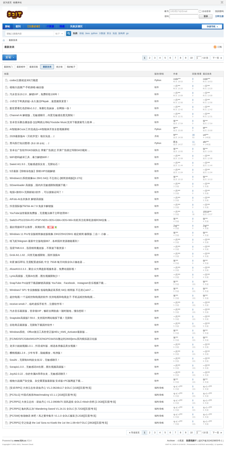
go (127, 33)
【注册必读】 (33, 26)
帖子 (58, 33)
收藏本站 (17, 2)
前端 (81, 33)
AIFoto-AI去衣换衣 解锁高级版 (27, 199)
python (94, 33)
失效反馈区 (76, 26)
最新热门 (8, 67)
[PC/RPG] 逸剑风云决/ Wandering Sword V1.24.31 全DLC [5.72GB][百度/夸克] (53, 408)
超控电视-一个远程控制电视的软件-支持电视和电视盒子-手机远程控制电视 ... (52, 297)
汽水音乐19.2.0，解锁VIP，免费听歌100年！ (35, 94)
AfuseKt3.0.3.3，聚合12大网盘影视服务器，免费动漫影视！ (43, 269)
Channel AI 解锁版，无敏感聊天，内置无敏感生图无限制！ (42, 115)
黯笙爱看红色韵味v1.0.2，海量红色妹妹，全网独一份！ (41, 108)
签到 (18, 26)
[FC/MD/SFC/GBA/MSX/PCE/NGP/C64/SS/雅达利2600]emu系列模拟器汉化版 (53, 338)
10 (191, 58)
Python (157, 80)
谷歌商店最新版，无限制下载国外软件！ (32, 324)
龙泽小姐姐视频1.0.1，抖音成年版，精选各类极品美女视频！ (44, 345)
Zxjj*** (176, 226)
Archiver (171, 440)
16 (193, 135)
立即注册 (219, 16)
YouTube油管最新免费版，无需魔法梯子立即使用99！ (40, 213)
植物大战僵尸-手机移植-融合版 (27, 87)
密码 (167, 16)
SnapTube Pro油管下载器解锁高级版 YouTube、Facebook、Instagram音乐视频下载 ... (58, 283)
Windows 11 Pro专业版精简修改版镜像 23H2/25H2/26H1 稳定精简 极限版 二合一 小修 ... (59, 234)
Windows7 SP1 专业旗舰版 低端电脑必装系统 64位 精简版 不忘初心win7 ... (52, 290)
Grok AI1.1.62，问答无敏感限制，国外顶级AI (35, 255)
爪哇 (156, 136)
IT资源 (50, 26)
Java (87, 33)
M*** (175, 128)
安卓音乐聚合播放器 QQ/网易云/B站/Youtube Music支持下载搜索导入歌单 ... (52, 122)
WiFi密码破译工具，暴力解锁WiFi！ (30, 157)
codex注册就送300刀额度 (24, 80)
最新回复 (33, 67)
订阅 (219, 47)
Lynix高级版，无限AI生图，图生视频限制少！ (35, 276)
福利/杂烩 (159, 388)
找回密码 (219, 11)
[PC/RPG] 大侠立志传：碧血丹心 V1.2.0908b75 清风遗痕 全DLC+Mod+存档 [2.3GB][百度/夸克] (63, 401)
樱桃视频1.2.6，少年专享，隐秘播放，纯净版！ (36, 352)
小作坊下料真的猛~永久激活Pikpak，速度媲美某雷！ (39, 101)
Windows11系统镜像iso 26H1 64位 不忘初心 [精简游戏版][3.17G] (46, 178)
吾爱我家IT (3, 40)
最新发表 (13, 40)
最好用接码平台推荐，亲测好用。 (28, 227)
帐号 (167, 11)
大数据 (102, 33)
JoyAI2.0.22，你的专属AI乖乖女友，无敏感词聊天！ (39, 373)
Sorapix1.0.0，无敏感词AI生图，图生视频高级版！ (38, 366)
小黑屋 (180, 440)
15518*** (207, 212)
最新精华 (21, 67)
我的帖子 (71, 67)
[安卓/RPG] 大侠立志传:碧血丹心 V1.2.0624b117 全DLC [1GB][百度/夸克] (50, 387)
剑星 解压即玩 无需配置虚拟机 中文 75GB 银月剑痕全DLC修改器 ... (47, 262)
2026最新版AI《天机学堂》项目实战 (30, 136)
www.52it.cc (20, 440)
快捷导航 (211, 26)
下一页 (216, 58)
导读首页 (135, 432)
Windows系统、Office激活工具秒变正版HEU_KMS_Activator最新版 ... (49, 331)
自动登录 (205, 11)
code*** (176, 79)
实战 (115, 33)
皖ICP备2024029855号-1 (210, 440)
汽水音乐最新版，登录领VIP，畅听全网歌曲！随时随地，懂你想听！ (48, 310)
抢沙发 (59, 67)
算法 (109, 33)
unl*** (205, 135)
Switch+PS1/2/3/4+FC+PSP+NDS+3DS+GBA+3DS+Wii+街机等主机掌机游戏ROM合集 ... (60, 220)
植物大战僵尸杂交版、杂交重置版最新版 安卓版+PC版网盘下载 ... (46, 380)
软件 (156, 87)
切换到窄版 (222, 2)
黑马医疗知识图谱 (20, 143)
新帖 (7, 26)
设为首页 (7, 2)
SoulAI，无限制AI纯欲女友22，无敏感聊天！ (35, 359)
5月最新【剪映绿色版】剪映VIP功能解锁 (32, 171)
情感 (62, 26)
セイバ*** (177, 386)
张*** (175, 121)
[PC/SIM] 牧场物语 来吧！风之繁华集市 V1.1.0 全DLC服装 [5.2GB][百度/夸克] (53, 415)
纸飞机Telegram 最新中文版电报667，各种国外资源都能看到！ (45, 241)
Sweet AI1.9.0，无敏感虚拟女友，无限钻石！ (35, 164)
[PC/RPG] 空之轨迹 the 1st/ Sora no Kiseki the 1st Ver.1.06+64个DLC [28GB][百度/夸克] (59, 422)
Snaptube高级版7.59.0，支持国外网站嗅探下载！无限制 (41, 317)
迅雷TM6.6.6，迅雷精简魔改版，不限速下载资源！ (38, 248)
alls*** (206, 142)
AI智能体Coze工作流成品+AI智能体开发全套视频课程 (39, 129)
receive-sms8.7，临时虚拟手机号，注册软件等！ (37, 303)
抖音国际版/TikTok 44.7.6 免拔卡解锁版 (32, 206)
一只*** (176, 86)
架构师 (121, 33)
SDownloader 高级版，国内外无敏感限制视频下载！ (39, 185)
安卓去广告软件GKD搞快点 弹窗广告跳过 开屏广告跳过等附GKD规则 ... (50, 150)
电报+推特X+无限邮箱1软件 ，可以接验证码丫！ (37, 192)
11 (193, 142)
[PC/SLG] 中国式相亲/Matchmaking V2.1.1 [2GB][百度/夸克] (43, 394)
